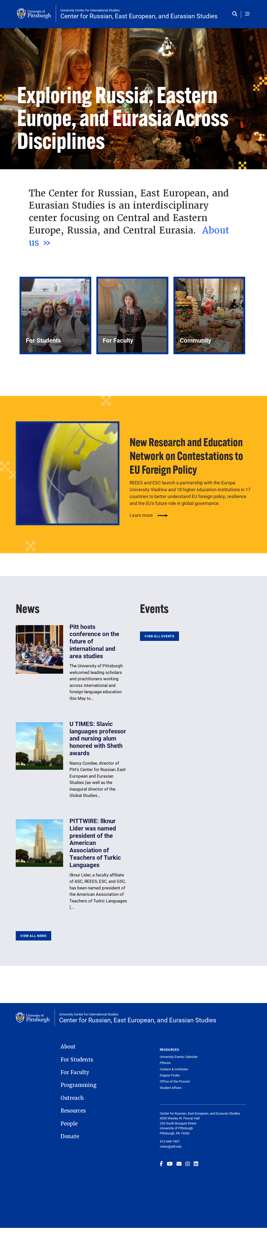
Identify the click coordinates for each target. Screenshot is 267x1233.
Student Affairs (171, 1088)
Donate (70, 1136)
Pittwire (165, 1063)
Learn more (141, 515)
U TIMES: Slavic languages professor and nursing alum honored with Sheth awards (97, 738)
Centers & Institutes (174, 1069)
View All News (33, 936)
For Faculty (75, 1072)
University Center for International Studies (90, 10)
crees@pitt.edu (171, 1146)
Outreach (72, 1098)
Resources (73, 1110)
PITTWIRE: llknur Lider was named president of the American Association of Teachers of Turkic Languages (95, 843)
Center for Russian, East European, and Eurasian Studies (139, 16)
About (68, 1046)
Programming (79, 1085)
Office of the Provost (175, 1081)
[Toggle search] (236, 14)
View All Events (159, 636)
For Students (77, 1059)
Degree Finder (170, 1075)
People (69, 1123)
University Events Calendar (179, 1057)
